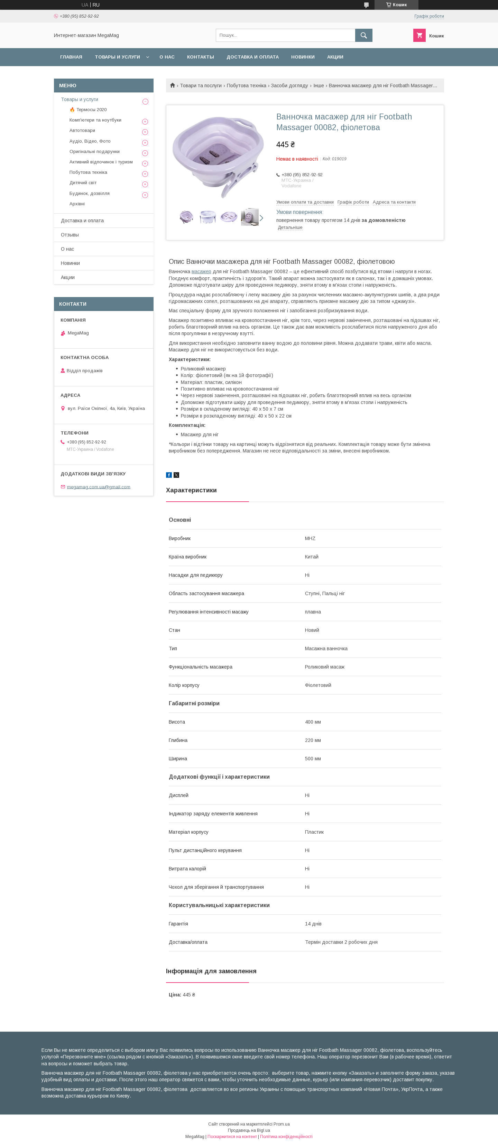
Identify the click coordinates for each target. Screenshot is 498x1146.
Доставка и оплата (253, 57)
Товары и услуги (117, 57)
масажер (201, 271)
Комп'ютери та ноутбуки (95, 120)
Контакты (200, 57)
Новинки (303, 57)
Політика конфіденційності (286, 1136)
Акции (335, 57)
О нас (167, 57)
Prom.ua (282, 1124)
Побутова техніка (246, 85)
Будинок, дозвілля (90, 193)
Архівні (77, 203)
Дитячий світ (83, 182)
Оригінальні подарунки (95, 151)
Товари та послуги (201, 85)
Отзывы (70, 235)
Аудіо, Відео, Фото (90, 141)
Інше (318, 85)
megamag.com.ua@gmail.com (98, 486)
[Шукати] (363, 35)
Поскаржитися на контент (232, 1136)
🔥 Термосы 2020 (88, 109)
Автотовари (82, 130)
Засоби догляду (289, 85)
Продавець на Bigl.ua (249, 1130)
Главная (71, 57)
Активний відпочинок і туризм (101, 161)
